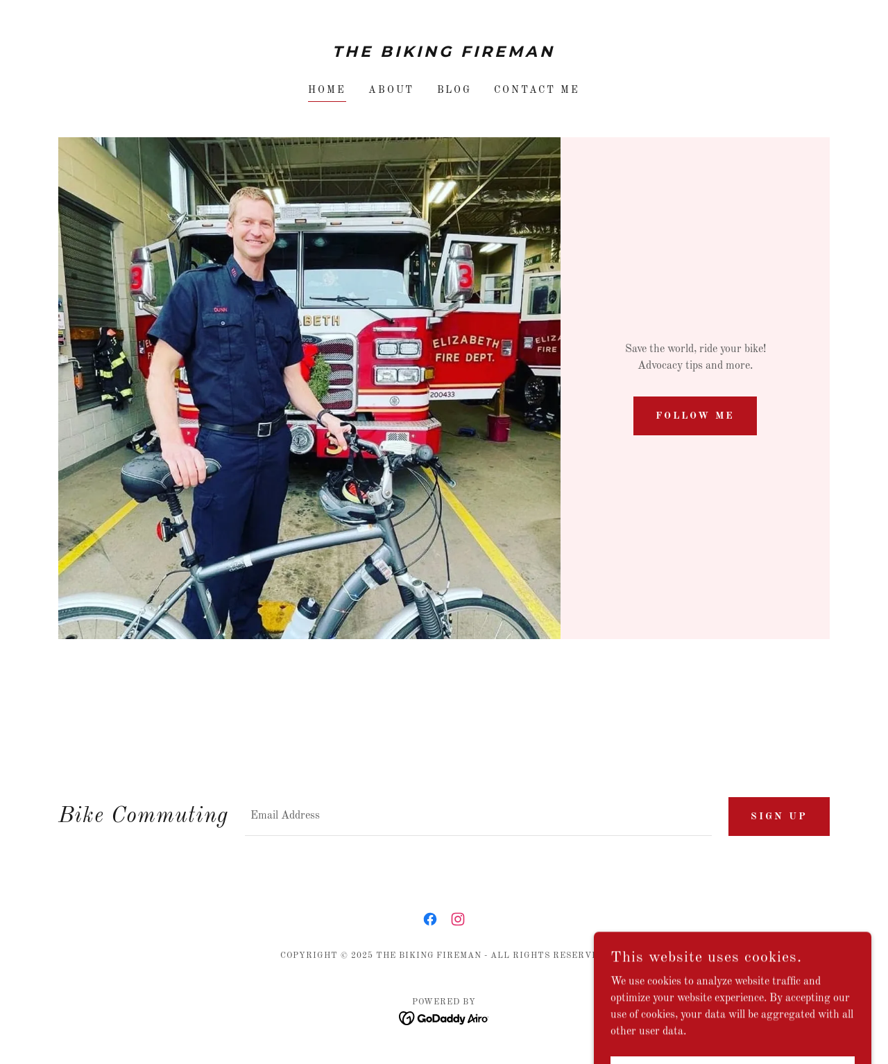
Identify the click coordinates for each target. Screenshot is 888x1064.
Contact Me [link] (537, 90)
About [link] (391, 90)
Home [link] (327, 90)
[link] (444, 54)
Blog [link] (454, 90)
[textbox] (478, 816)
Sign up (779, 816)
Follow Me (695, 416)
